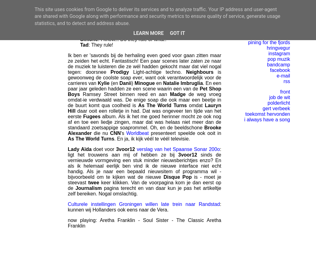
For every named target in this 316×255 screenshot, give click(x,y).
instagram (279, 53)
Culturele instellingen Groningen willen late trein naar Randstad (144, 204)
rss (287, 81)
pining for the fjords (269, 42)
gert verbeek (276, 108)
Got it (177, 33)
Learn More (148, 33)
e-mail (283, 75)
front (285, 91)
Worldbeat (137, 133)
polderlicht (279, 103)
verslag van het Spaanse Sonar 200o (178, 149)
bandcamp (278, 64)
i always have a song (267, 119)
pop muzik (279, 59)
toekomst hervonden (267, 114)
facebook (280, 70)
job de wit (279, 97)
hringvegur (278, 48)
